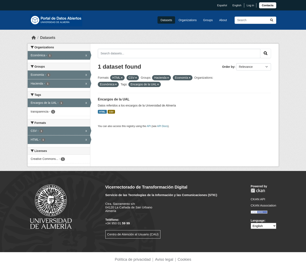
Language (258, 220)
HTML (102, 111)
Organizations (188, 20)
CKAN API (258, 199)
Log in (250, 5)
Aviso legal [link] (164, 259)
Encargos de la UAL (113, 99)
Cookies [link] (184, 259)
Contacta (268, 5)
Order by (228, 66)
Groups (208, 20)
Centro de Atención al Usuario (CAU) (133, 234)
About (223, 20)
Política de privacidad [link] (133, 259)
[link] (267, 5)
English (236, 5)
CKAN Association (263, 205)
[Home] (34, 38)
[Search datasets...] (255, 20)
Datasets (166, 20)
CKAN (258, 190)
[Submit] (271, 20)
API (149, 126)
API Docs (162, 126)
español (222, 5)
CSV (111, 111)
